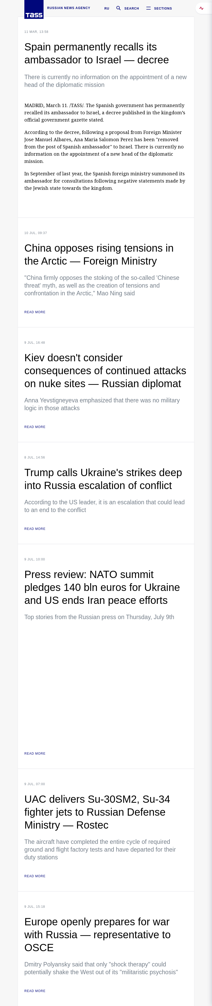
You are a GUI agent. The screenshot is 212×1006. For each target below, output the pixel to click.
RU (106, 8)
